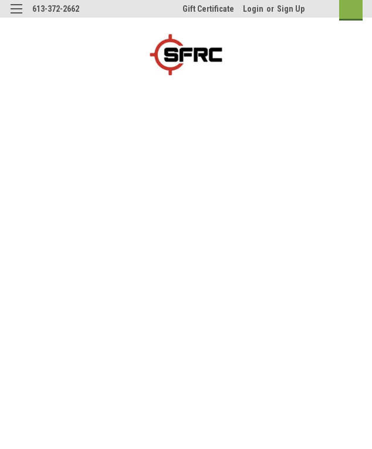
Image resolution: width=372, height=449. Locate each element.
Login (253, 8)
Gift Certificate (208, 8)
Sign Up (291, 8)
